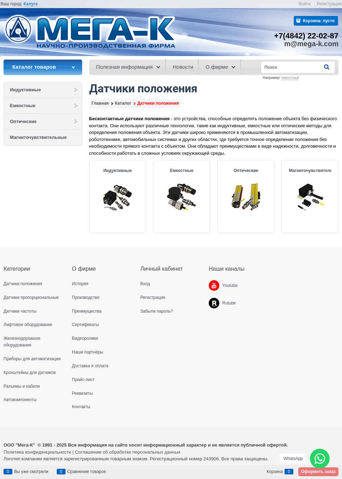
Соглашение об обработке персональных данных (127, 452)
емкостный (290, 78)
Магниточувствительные (315, 170)
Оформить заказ (318, 471)
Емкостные (182, 170)
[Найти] (327, 67)
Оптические (245, 170)
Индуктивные (117, 170)
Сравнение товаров (86, 471)
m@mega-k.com (311, 44)
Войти (305, 3)
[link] (31, 4)
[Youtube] (214, 285)
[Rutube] (214, 303)
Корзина (275, 471)
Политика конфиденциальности (37, 452)
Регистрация (329, 3)
